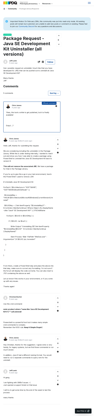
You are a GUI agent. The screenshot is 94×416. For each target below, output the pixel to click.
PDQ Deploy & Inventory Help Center (4, 9)
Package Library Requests (29, 9)
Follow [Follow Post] (50, 62)
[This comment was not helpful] (57, 148)
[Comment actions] (56, 106)
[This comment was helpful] (57, 140)
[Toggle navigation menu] (89, 3)
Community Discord (26, 26)
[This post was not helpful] (58, 44)
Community (12, 9)
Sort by (53, 93)
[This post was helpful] (58, 35)
